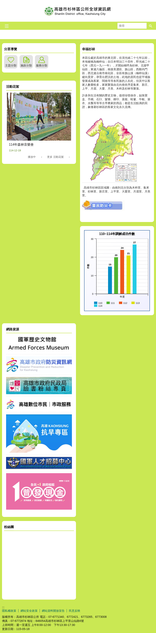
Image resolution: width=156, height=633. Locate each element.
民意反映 (74, 610)
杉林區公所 (78, 11)
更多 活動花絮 (55, 156)
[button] (150, 26)
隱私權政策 (9, 610)
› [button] (69, 156)
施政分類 (26, 65)
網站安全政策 (29, 610)
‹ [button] (41, 156)
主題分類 (10, 65)
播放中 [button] (32, 156)
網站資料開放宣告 (53, 610)
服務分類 (41, 65)
